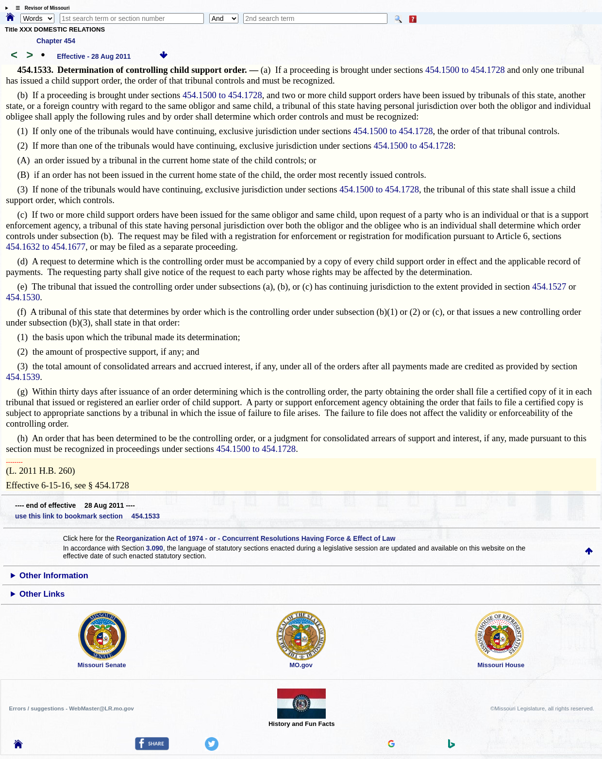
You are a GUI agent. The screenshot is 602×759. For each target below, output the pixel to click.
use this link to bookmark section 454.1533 (87, 516)
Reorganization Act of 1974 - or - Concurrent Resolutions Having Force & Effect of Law (255, 538)
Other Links (42, 594)
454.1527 (549, 286)
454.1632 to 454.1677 (45, 247)
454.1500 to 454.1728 (465, 70)
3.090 (154, 548)
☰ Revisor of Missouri (40, 8)
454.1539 (23, 377)
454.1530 (23, 297)
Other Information (53, 575)
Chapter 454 (55, 41)
